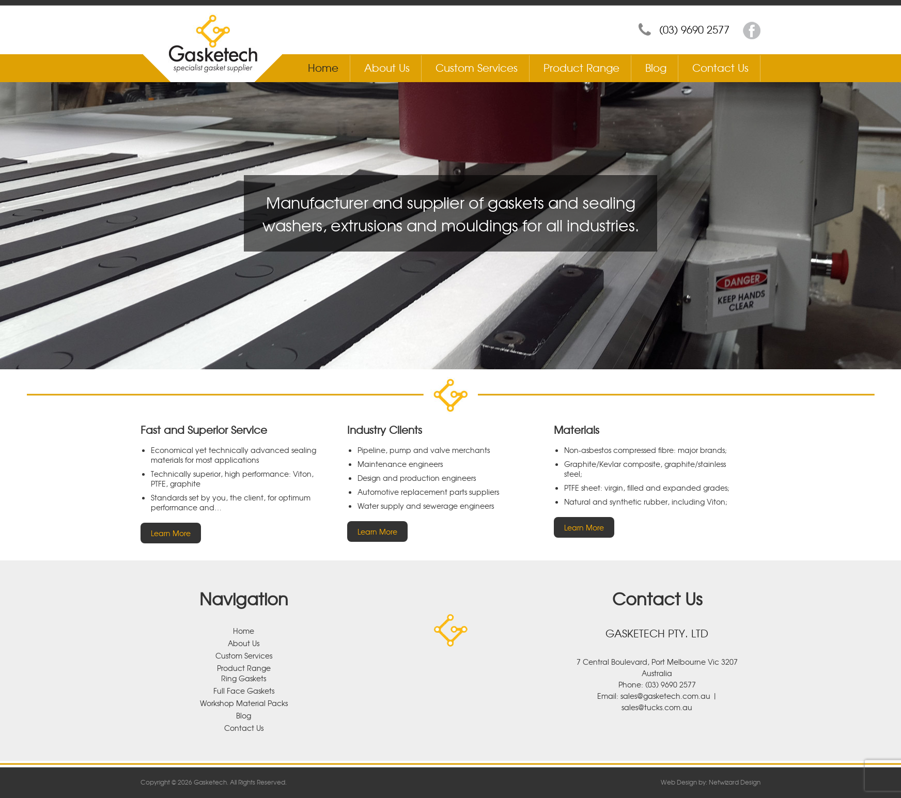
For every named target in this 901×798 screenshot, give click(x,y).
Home (323, 67)
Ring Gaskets (243, 678)
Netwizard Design (734, 782)
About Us (387, 67)
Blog (655, 67)
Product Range (581, 67)
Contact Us (720, 67)
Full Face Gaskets (243, 690)
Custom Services (477, 67)
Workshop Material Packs (244, 703)
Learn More (171, 533)
